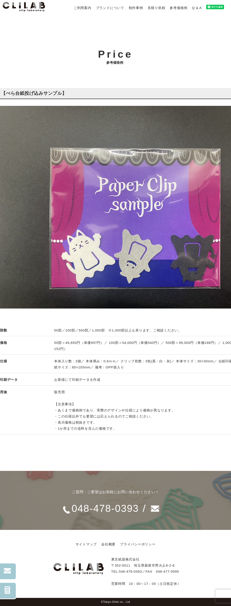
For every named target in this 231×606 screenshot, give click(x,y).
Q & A (197, 8)
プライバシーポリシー (138, 544)
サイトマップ (86, 544)
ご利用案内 (82, 8)
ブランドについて (110, 8)
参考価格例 (178, 8)
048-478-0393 (105, 508)
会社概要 (108, 544)
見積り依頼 (156, 8)
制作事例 (136, 8)
